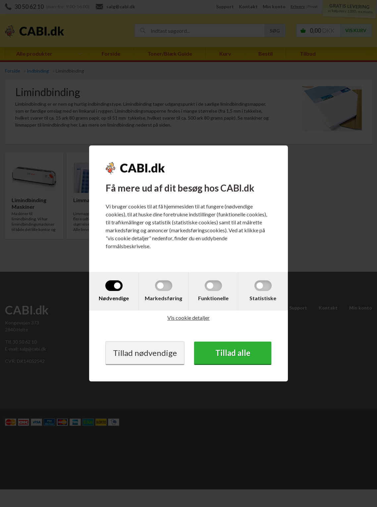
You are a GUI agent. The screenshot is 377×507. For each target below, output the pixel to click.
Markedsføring (163, 298)
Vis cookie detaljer (188, 317)
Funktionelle (213, 298)
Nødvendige (114, 298)
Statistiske (262, 298)
